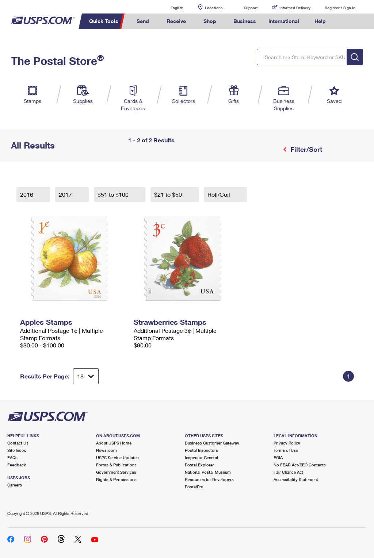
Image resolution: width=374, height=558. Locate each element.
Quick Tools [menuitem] (103, 21)
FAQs (12, 457)
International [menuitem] (283, 21)
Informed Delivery (294, 7)
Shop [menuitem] (209, 21)
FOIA (278, 457)
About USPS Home (113, 442)
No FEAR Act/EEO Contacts (300, 464)
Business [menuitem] (244, 21)
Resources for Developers (209, 479)
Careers (14, 484)
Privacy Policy (287, 442)
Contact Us (17, 442)
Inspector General (201, 457)
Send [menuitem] (143, 21)
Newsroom (106, 450)
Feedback (16, 464)
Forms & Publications (116, 464)
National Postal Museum (208, 472)
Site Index (16, 450)
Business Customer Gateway (212, 442)
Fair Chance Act (288, 472)
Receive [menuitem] (176, 21)
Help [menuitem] (320, 21)
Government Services (116, 472)
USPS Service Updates (117, 457)
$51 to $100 (114, 194)
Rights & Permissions (116, 479)
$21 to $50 (168, 194)
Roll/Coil (219, 194)
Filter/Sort (305, 149)
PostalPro (194, 486)
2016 (27, 194)
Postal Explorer (199, 464)
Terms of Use (286, 450)
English (169, 7)
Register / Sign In (340, 7)
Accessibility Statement (296, 479)
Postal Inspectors (201, 450)
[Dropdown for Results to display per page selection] (86, 376)
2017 (66, 194)
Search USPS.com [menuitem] (344, 21)
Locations (213, 7)
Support (251, 7)
